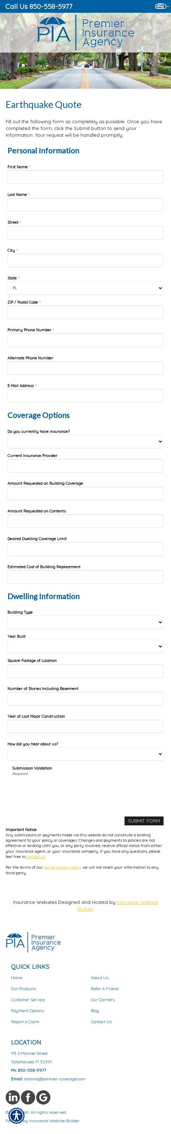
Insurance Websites (35, 902)
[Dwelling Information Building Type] (85, 622)
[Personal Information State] (85, 288)
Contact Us (101, 1021)
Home (16, 977)
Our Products (23, 988)
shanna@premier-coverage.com (55, 1078)
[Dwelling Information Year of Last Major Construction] (85, 726)
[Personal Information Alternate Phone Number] (85, 368)
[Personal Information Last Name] (85, 205)
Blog (95, 1010)
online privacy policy (63, 867)
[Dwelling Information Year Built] (85, 646)
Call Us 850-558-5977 (38, 6)
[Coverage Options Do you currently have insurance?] (85, 442)
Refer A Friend (104, 988)
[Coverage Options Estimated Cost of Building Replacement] (85, 577)
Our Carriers (103, 999)
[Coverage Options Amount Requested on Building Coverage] (85, 493)
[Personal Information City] (85, 260)
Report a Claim (25, 1021)
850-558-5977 (162, 17)
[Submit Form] (144, 820)
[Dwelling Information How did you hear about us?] (85, 754)
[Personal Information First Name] (85, 177)
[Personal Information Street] (85, 233)
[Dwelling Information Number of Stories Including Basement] (85, 699)
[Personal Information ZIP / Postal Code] (85, 312)
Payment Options (27, 1010)
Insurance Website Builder (54, 1120)
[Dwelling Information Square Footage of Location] (85, 671)
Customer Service (28, 999)
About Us (100, 977)
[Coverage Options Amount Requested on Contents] (85, 521)
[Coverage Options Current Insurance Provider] (85, 466)
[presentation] (66, 790)
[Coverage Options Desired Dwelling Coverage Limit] (85, 549)
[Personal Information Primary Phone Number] (85, 340)
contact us (36, 856)
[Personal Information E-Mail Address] (85, 396)
